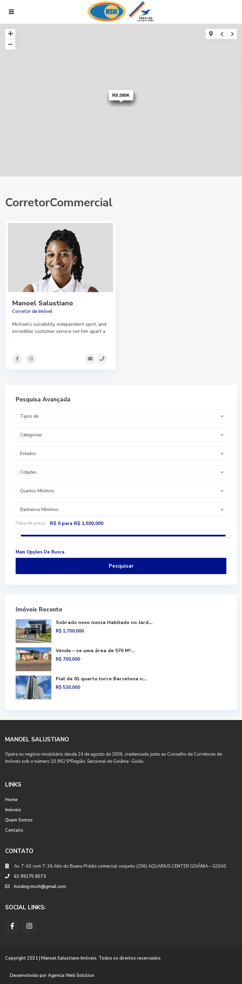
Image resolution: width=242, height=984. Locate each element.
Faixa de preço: (31, 523)
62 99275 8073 (30, 876)
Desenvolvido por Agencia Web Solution (52, 975)
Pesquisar (121, 566)
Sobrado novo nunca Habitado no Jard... (104, 622)
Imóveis (13, 810)
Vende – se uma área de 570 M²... (95, 650)
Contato (14, 830)
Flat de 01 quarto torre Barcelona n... (101, 679)
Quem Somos (19, 820)
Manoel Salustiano (42, 303)
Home (11, 800)
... (13, 338)
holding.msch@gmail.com (40, 887)
